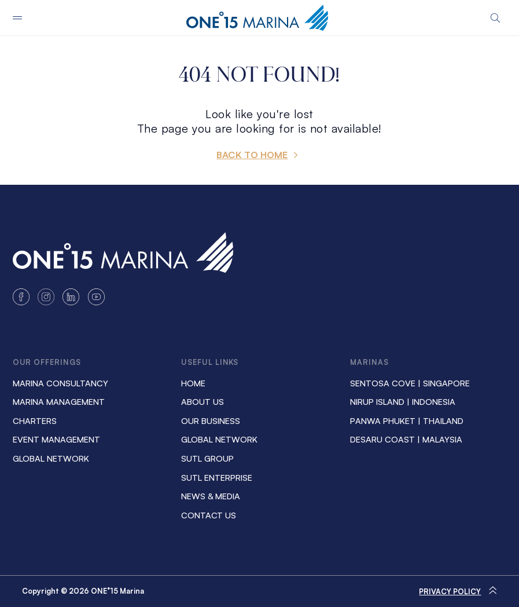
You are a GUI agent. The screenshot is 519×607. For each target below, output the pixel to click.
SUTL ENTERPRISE (216, 477)
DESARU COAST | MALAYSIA (406, 439)
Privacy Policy (450, 591)
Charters (35, 420)
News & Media (210, 496)
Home (193, 383)
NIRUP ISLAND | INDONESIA (402, 401)
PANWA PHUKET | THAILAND (406, 420)
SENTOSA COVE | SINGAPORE (410, 383)
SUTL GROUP (207, 458)
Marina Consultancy (60, 383)
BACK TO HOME (252, 155)
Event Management (56, 439)
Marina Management (59, 401)
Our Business (210, 420)
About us (202, 401)
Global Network (51, 458)
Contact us (208, 515)
